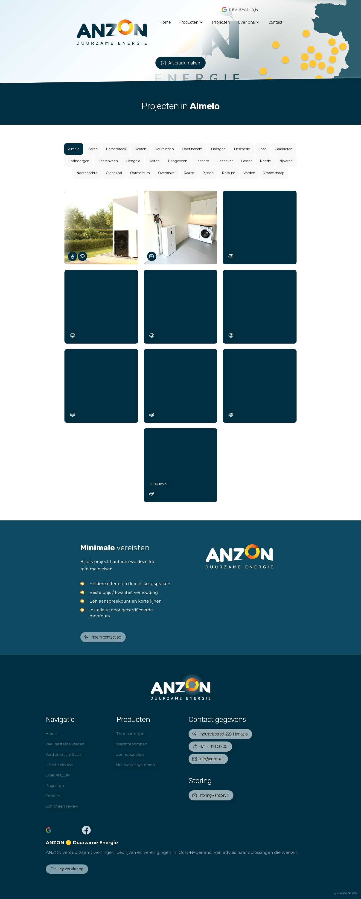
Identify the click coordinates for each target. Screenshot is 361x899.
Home (165, 22)
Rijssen (208, 173)
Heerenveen (108, 161)
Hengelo (133, 161)
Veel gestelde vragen (57, 744)
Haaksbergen (78, 161)
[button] (191, 22)
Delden (140, 149)
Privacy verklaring (67, 869)
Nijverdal (286, 161)
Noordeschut (87, 173)
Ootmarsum (140, 173)
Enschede (242, 149)
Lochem (202, 161)
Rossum (228, 173)
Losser (246, 161)
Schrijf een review (54, 806)
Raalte (189, 173)
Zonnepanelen (122, 754)
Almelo (73, 149)
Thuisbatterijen (123, 734)
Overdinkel (166, 173)
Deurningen (164, 149)
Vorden (249, 173)
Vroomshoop (273, 173)
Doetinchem (192, 149)
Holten (154, 161)
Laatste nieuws (51, 765)
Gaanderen (283, 149)
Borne (93, 149)
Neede (265, 161)
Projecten (221, 22)
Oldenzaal (114, 173)
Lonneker (225, 161)
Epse (262, 149)
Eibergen (218, 149)
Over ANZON (50, 775)
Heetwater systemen (128, 765)
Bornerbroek (116, 149)
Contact (275, 22)
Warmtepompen (124, 744)
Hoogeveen (177, 161)
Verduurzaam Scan (56, 754)
